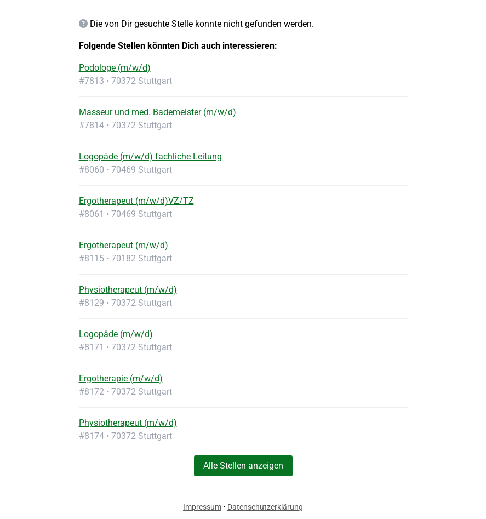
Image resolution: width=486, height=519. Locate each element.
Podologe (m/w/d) (115, 67)
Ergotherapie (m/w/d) (121, 378)
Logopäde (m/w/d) (116, 334)
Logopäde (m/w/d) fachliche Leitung (150, 156)
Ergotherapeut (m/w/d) (123, 245)
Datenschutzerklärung (265, 507)
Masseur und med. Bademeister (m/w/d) (157, 112)
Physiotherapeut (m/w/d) (128, 289)
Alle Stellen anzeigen (243, 465)
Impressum (202, 507)
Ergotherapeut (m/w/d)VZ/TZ (136, 201)
